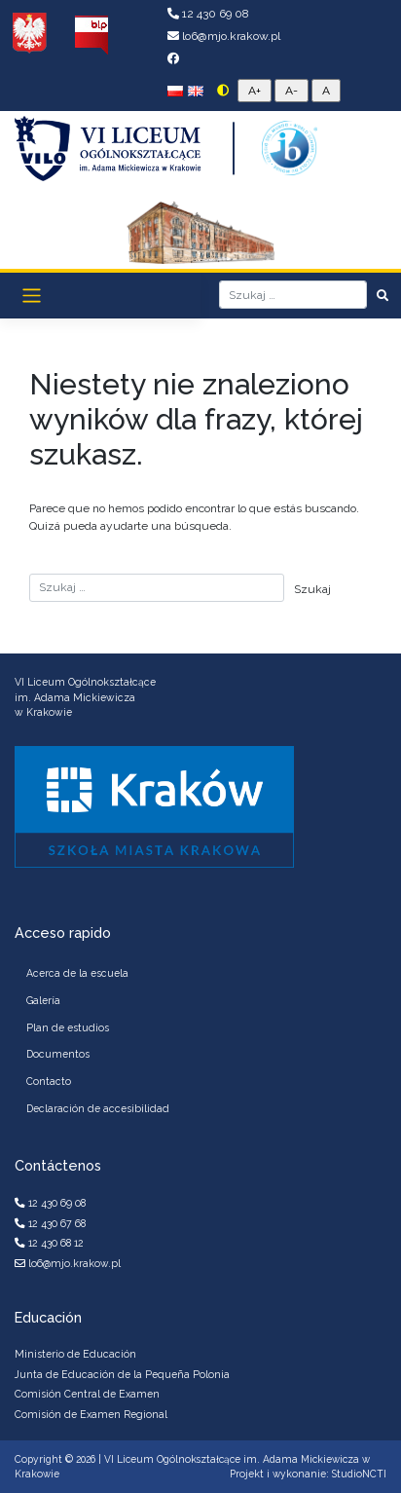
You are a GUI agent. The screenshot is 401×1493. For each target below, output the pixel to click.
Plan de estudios (67, 1027)
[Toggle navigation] (32, 295)
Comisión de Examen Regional (91, 1414)
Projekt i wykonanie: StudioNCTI (308, 1473)
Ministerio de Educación (75, 1354)
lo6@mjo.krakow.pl (223, 36)
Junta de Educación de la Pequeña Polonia (122, 1374)
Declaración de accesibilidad (97, 1108)
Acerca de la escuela (77, 973)
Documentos (58, 1054)
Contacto (48, 1081)
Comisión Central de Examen (87, 1394)
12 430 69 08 (208, 13)
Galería (43, 1000)
